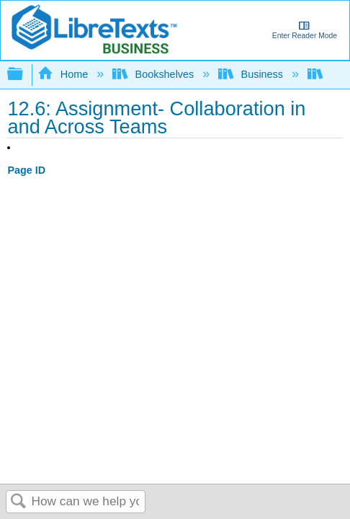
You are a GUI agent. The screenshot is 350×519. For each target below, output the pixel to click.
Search (19, 502)
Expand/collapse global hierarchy (24, 75)
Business (252, 74)
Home (64, 74)
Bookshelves (154, 74)
